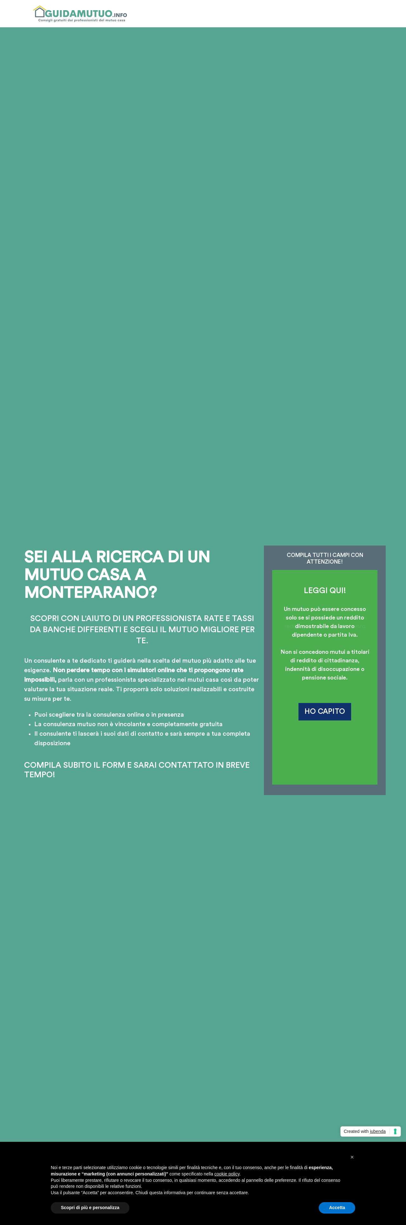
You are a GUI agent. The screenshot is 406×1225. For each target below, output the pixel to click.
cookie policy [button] (226, 1173)
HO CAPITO (324, 711)
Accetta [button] (337, 1207)
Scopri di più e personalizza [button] (90, 1207)
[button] (352, 1157)
